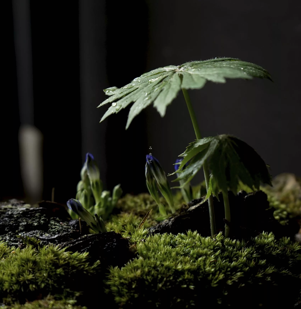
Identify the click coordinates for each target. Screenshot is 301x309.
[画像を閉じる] (150, 154)
